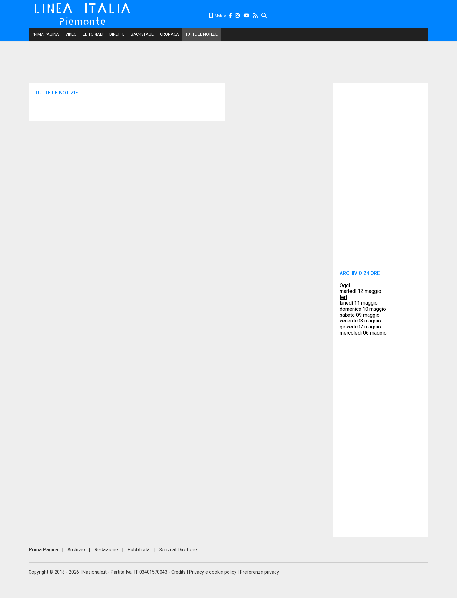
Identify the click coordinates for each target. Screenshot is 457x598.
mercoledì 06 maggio (363, 333)
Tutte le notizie (201, 34)
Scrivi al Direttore (178, 550)
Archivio (76, 550)
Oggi (345, 286)
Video (70, 34)
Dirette (116, 34)
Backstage (142, 34)
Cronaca (169, 34)
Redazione (106, 550)
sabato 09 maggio (360, 315)
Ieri (343, 297)
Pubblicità (138, 550)
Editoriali (93, 34)
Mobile (217, 16)
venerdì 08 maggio (360, 321)
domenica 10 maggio (363, 309)
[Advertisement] (348, 15)
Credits (178, 572)
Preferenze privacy (259, 572)
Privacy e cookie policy (212, 572)
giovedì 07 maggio (360, 327)
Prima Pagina (45, 34)
